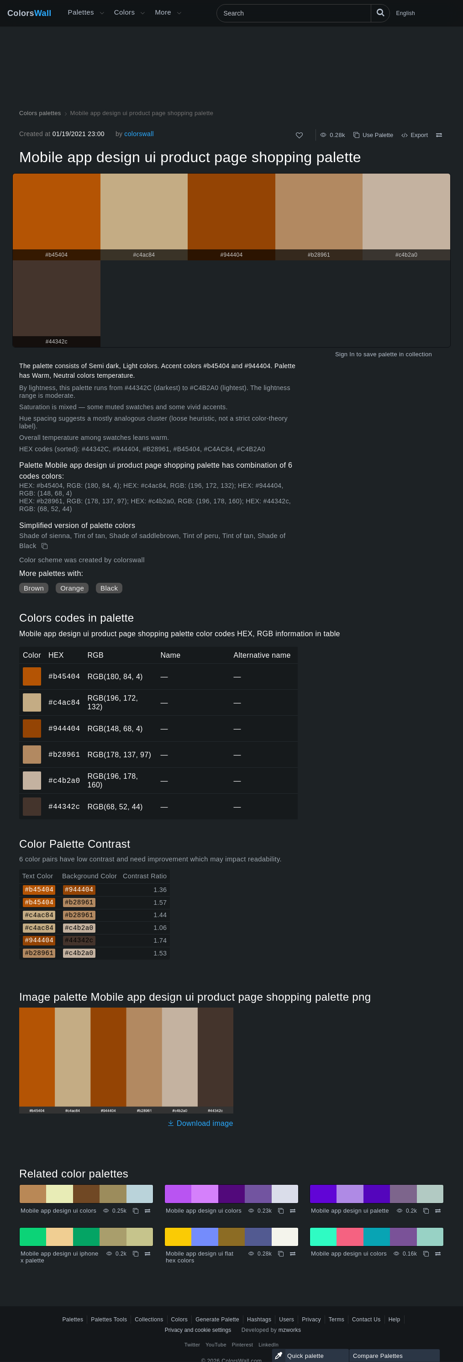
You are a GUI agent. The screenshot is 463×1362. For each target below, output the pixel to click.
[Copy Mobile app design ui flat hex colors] (281, 1253)
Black (109, 588)
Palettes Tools (109, 1319)
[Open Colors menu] (142, 13)
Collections (149, 1319)
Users (286, 1319)
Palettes (81, 12)
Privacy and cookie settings (198, 1330)
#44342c (64, 807)
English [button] (405, 13)
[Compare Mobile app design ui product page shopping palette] (439, 135)
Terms (336, 1319)
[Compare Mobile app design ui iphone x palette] (147, 1253)
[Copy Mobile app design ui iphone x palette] (136, 1253)
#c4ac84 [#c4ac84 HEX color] (32, 696)
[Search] (303, 13)
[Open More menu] (101, 13)
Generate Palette (217, 1319)
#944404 (64, 728)
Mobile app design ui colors (58, 1210)
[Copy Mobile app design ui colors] (136, 1210)
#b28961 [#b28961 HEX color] (32, 748)
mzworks (290, 1330)
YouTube (215, 1344)
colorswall (139, 133)
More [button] (163, 12)
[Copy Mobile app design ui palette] (426, 1210)
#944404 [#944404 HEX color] (32, 722)
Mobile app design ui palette (350, 1210)
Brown (34, 588)
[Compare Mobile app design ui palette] (438, 1210)
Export (414, 135)
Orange (72, 588)
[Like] (299, 135)
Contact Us (366, 1319)
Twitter (192, 1344)
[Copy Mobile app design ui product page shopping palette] (45, 546)
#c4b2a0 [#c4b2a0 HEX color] (32, 774)
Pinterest (242, 1344)
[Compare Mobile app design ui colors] (147, 1210)
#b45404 (64, 676)
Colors (29, 13)
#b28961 (64, 755)
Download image (200, 1123)
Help (394, 1319)
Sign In (345, 354)
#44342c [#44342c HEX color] (32, 800)
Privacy (311, 1319)
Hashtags (259, 1319)
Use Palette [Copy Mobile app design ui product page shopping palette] (373, 135)
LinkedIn (268, 1344)
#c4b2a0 (64, 781)
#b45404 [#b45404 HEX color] (32, 670)
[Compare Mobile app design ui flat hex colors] (293, 1253)
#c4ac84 (64, 702)
